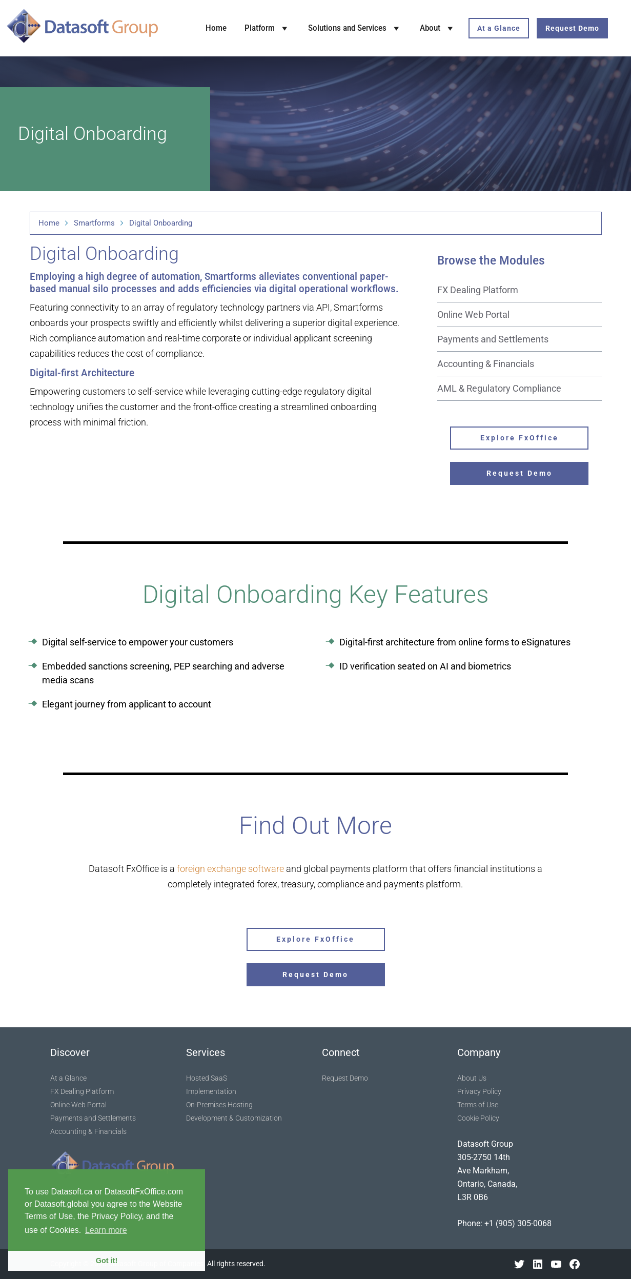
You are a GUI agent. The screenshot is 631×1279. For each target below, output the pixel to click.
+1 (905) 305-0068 (518, 1223)
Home (216, 28)
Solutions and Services (355, 28)
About (438, 28)
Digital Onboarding (160, 223)
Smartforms (94, 223)
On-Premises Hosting (219, 1105)
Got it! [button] (106, 1260)
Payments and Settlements (492, 339)
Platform (267, 28)
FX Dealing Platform (477, 290)
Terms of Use (477, 1105)
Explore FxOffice (519, 438)
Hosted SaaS (206, 1078)
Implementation (211, 1091)
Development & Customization (234, 1118)
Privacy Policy (479, 1091)
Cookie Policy (478, 1118)
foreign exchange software (230, 868)
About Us (471, 1078)
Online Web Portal (473, 314)
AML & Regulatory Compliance (499, 388)
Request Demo (572, 28)
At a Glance (498, 28)
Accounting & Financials (485, 363)
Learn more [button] (106, 1230)
